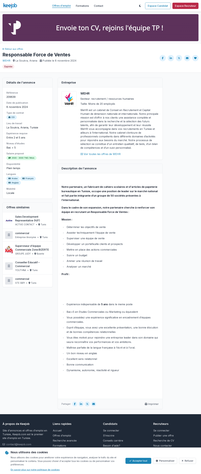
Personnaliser (165, 460)
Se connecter (111, 430)
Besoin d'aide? (111, 445)
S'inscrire (108, 435)
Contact (98, 5)
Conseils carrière (113, 440)
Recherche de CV (163, 440)
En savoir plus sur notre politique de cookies (35, 469)
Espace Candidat (158, 5)
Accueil (57, 430)
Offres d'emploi (61, 5)
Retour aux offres (13, 49)
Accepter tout (138, 460)
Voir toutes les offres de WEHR (100, 154)
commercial (22, 233)
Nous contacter (162, 445)
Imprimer (152, 404)
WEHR (6, 60)
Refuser (187, 460)
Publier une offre (163, 435)
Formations (82, 5)
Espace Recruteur (185, 5)
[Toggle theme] (140, 5)
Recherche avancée (65, 440)
